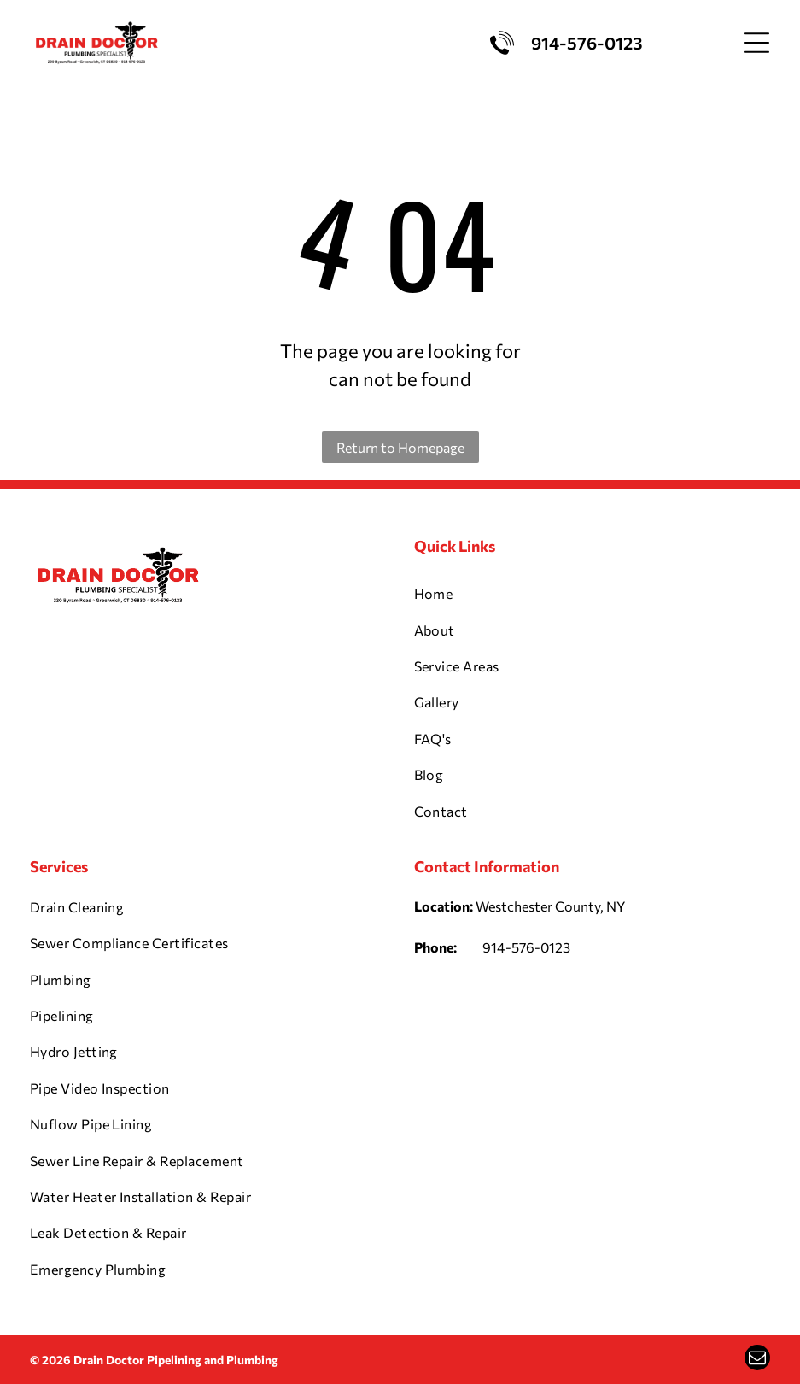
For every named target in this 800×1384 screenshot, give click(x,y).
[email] (757, 1360)
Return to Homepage (400, 447)
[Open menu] (756, 43)
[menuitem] (592, 594)
